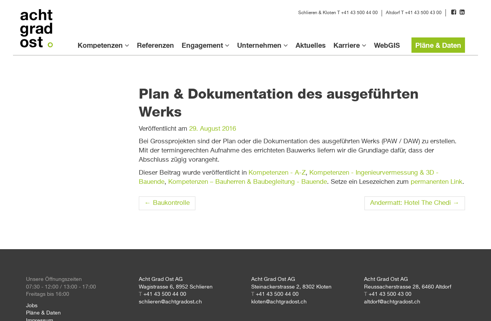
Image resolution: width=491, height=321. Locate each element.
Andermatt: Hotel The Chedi (414, 203)
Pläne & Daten (438, 45)
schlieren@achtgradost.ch (170, 302)
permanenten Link (436, 182)
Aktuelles (311, 45)
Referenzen (155, 45)
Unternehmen (259, 45)
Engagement (202, 45)
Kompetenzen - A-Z (277, 173)
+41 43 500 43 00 (423, 13)
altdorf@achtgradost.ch (392, 302)
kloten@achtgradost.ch (279, 302)
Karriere (346, 45)
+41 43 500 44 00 (359, 13)
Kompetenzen (100, 45)
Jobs (31, 305)
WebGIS (387, 45)
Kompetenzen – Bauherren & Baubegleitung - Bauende (247, 182)
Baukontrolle (167, 203)
